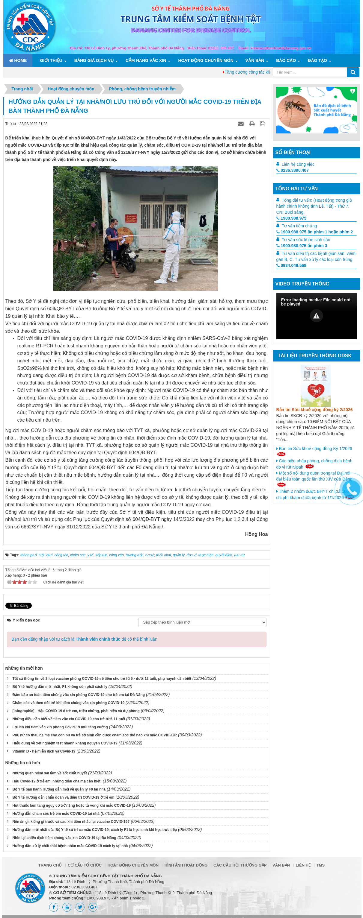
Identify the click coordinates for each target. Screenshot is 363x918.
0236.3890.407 (292, 170)
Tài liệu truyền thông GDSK (315, 355)
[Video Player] (316, 316)
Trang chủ (50, 865)
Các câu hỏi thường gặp (239, 865)
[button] (316, 315)
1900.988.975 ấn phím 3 (301, 245)
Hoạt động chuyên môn (205, 60)
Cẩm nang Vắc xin (146, 60)
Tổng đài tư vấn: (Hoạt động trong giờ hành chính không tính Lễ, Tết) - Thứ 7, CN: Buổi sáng (314, 206)
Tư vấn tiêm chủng (299, 226)
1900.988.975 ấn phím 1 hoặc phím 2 (314, 232)
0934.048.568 (291, 265)
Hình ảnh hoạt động (186, 865)
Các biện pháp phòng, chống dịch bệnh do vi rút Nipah (314, 463)
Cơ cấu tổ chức (85, 865)
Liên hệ (303, 865)
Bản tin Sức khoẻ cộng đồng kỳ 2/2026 (314, 409)
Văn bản (254, 60)
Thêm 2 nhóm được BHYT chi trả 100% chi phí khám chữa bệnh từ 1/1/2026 (315, 494)
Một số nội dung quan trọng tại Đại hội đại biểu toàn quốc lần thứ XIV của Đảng (314, 479)
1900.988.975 (291, 218)
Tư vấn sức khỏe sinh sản (306, 239)
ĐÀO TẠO (317, 60)
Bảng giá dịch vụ (94, 60)
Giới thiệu (51, 60)
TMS (321, 865)
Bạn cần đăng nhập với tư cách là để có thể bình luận (85, 639)
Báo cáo (286, 60)
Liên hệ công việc (298, 164)
